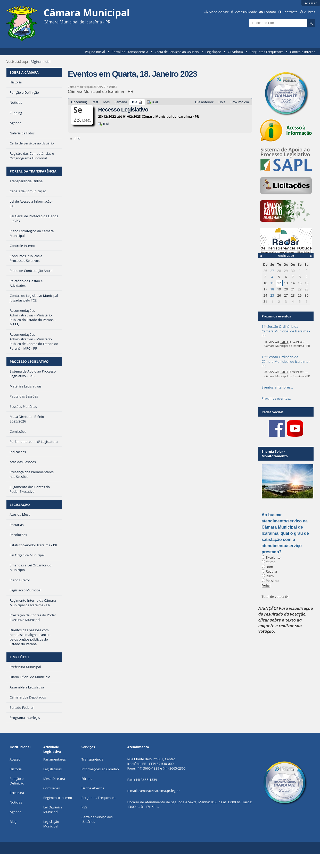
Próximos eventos (276, 316)
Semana (120, 102)
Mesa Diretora (54, 778)
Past (95, 102)
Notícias (16, 802)
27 (272, 270)
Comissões (51, 788)
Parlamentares (54, 759)
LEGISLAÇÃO (20, 504)
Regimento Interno (57, 797)
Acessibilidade (246, 12)
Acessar (311, 3)
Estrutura (17, 792)
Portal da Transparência (129, 51)
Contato (270, 12)
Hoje (222, 102)
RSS (77, 138)
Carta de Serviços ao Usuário (177, 51)
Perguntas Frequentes (266, 51)
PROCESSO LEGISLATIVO (29, 361)
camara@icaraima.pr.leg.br (159, 790)
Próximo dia (240, 102)
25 (272, 295)
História (16, 769)
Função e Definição (17, 781)
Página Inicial (95, 51)
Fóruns (86, 778)
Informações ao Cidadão (100, 769)
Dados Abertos (92, 788)
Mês (106, 102)
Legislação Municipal (51, 824)
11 (272, 283)
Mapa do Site (219, 12)
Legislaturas (52, 769)
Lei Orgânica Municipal (52, 809)
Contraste (289, 12)
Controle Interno (303, 51)
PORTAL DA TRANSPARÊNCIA (33, 171)
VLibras (309, 12)
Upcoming (79, 102)
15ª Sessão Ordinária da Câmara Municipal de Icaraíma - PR (286, 361)
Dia (134, 102)
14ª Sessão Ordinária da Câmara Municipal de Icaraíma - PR (286, 331)
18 (272, 289)
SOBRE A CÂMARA (24, 72)
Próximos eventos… (277, 398)
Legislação (213, 51)
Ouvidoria (235, 51)
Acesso (15, 759)
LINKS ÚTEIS (19, 657)
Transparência (92, 759)
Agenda (15, 811)
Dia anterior (204, 102)
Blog (13, 821)
